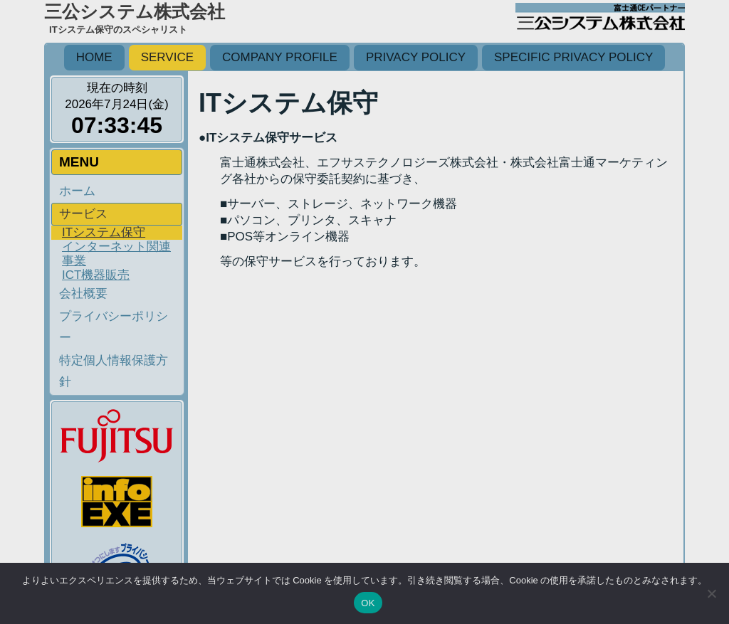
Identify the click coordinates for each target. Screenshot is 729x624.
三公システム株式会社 (134, 11)
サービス (83, 214)
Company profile (279, 57)
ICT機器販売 (96, 275)
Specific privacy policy (573, 57)
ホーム (77, 191)
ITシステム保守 (103, 232)
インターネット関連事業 (116, 254)
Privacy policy (416, 57)
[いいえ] (711, 593)
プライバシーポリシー (113, 327)
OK (367, 603)
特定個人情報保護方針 (113, 371)
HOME (94, 57)
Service (167, 57)
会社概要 (83, 293)
